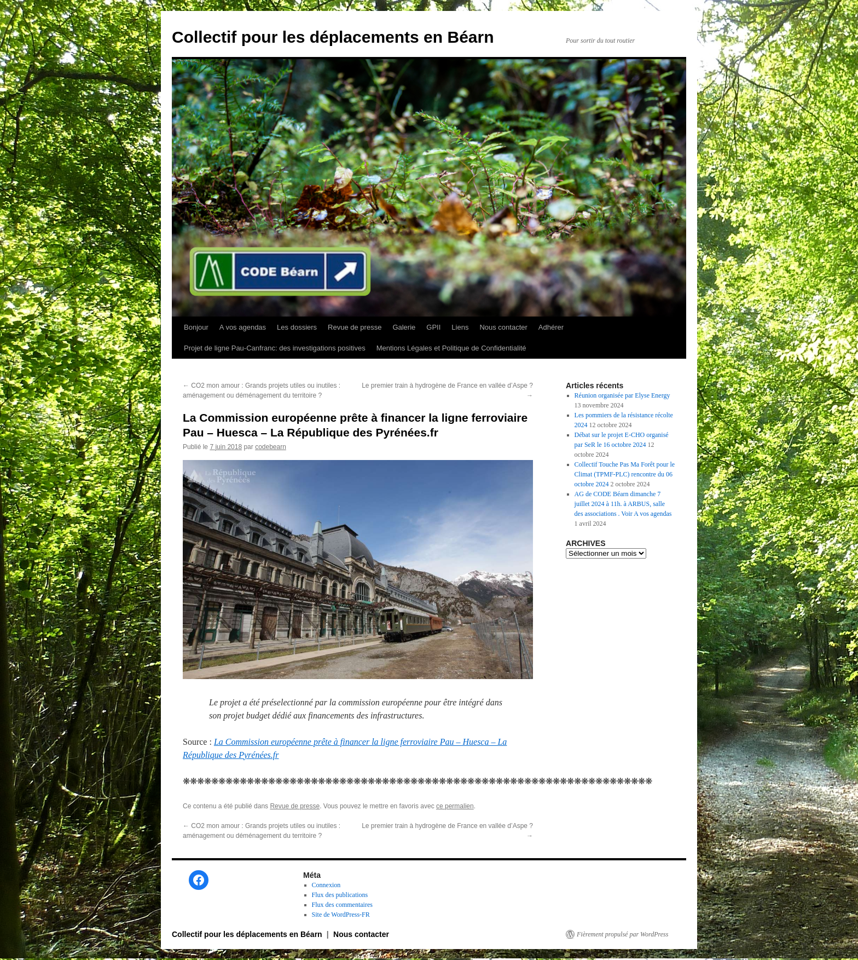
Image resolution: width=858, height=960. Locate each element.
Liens (459, 327)
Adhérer (551, 327)
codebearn (270, 447)
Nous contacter (503, 327)
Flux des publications (340, 895)
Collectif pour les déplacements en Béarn (333, 37)
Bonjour (196, 327)
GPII (433, 327)
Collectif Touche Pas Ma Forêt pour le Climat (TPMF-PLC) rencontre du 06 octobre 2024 (625, 474)
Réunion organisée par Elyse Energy (622, 395)
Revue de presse (354, 327)
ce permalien (455, 806)
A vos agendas (242, 327)
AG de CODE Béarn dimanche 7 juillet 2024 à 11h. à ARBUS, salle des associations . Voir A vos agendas (623, 504)
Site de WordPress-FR (341, 914)
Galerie (403, 327)
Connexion (326, 885)
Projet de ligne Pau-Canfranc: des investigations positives (275, 348)
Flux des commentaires (342, 905)
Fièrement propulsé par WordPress (622, 934)
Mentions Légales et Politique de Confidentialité (451, 348)
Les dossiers (297, 327)
